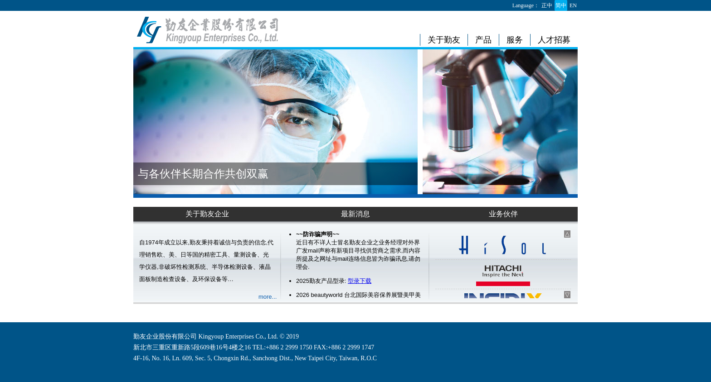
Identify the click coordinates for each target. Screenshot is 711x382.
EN (573, 5)
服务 (514, 39)
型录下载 (359, 280)
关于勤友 (444, 39)
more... (267, 296)
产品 (483, 39)
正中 (546, 5)
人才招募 (554, 39)
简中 (560, 5)
